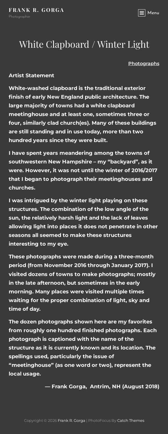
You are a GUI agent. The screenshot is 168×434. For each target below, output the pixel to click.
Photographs (143, 63)
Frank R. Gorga (36, 9)
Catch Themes (130, 420)
